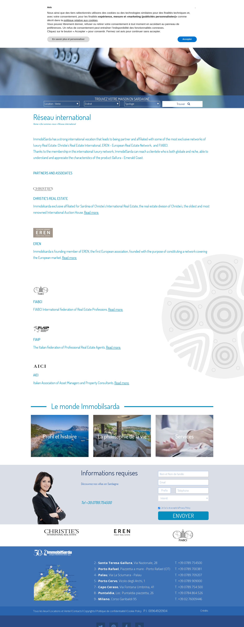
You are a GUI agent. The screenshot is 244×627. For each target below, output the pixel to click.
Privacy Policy (184, 506)
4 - (100, 574)
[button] (195, 7)
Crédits (204, 609)
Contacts (77, 610)
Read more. (91, 211)
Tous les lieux (40, 610)
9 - (102, 598)
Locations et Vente (60, 610)
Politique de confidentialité (110, 610)
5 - (105, 580)
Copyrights (89, 610)
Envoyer (183, 514)
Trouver (183, 103)
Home (35, 123)
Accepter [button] (187, 39)
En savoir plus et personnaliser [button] (68, 39)
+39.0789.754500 (99, 501)
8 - (104, 592)
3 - (106, 568)
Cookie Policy (134, 610)
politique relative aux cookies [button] (80, 20)
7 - (106, 586)
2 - (113, 562)
